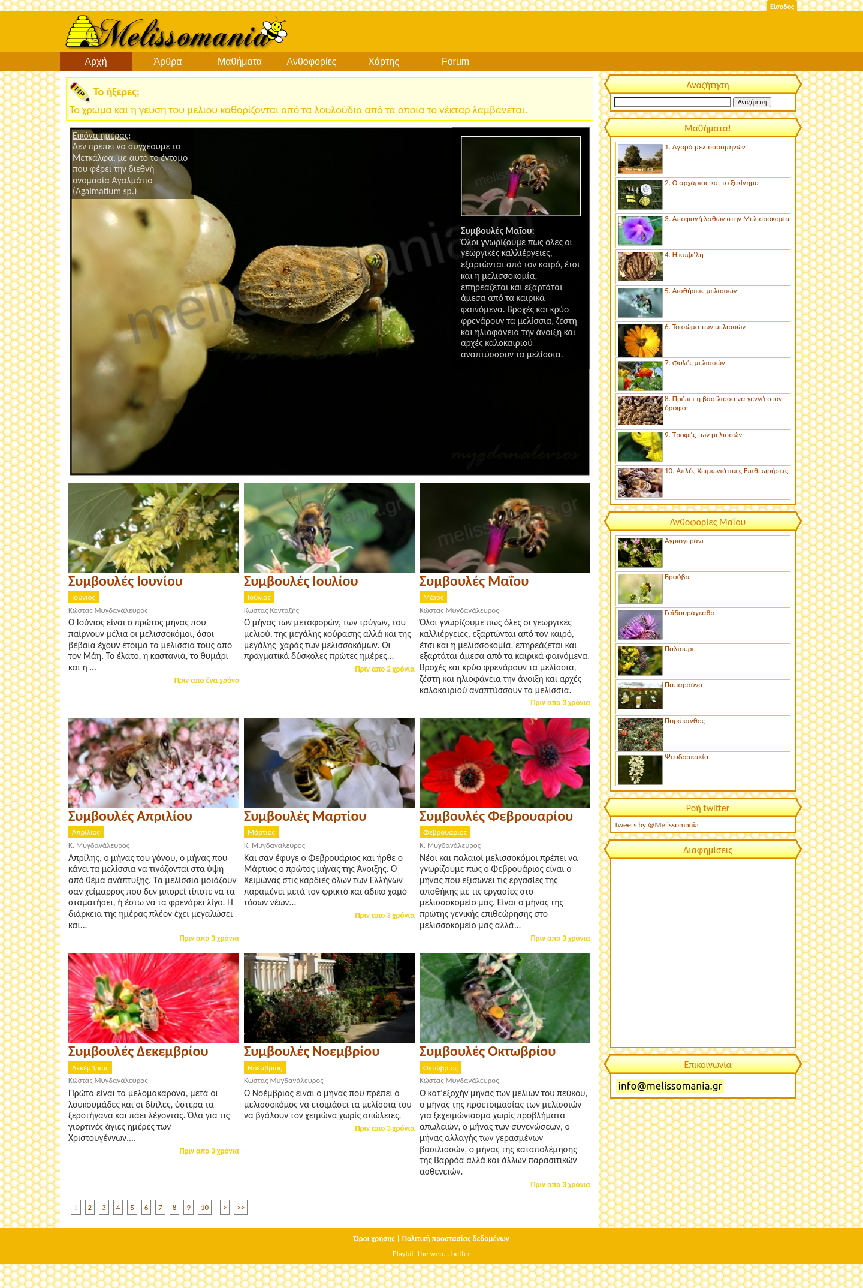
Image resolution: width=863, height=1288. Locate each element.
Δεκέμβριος (90, 1067)
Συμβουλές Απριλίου (130, 815)
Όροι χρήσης (374, 1238)
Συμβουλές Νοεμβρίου (311, 1051)
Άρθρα (167, 61)
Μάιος (433, 596)
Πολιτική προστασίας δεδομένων (455, 1238)
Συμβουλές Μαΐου (474, 580)
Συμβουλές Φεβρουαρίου (496, 815)
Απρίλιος (86, 831)
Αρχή (96, 61)
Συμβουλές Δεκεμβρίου (138, 1051)
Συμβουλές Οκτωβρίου (488, 1051)
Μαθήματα (240, 61)
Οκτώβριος (440, 1067)
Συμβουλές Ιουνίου (125, 580)
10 (205, 1207)
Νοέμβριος (265, 1067)
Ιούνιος (83, 596)
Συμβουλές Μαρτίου (305, 815)
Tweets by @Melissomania (656, 824)
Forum (455, 61)
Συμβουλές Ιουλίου (301, 580)
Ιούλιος (259, 596)
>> (241, 1207)
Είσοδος (782, 6)
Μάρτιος (261, 831)
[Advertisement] (702, 952)
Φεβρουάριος (445, 831)
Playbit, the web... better (431, 1253)
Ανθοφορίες (312, 61)
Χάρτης (383, 61)
